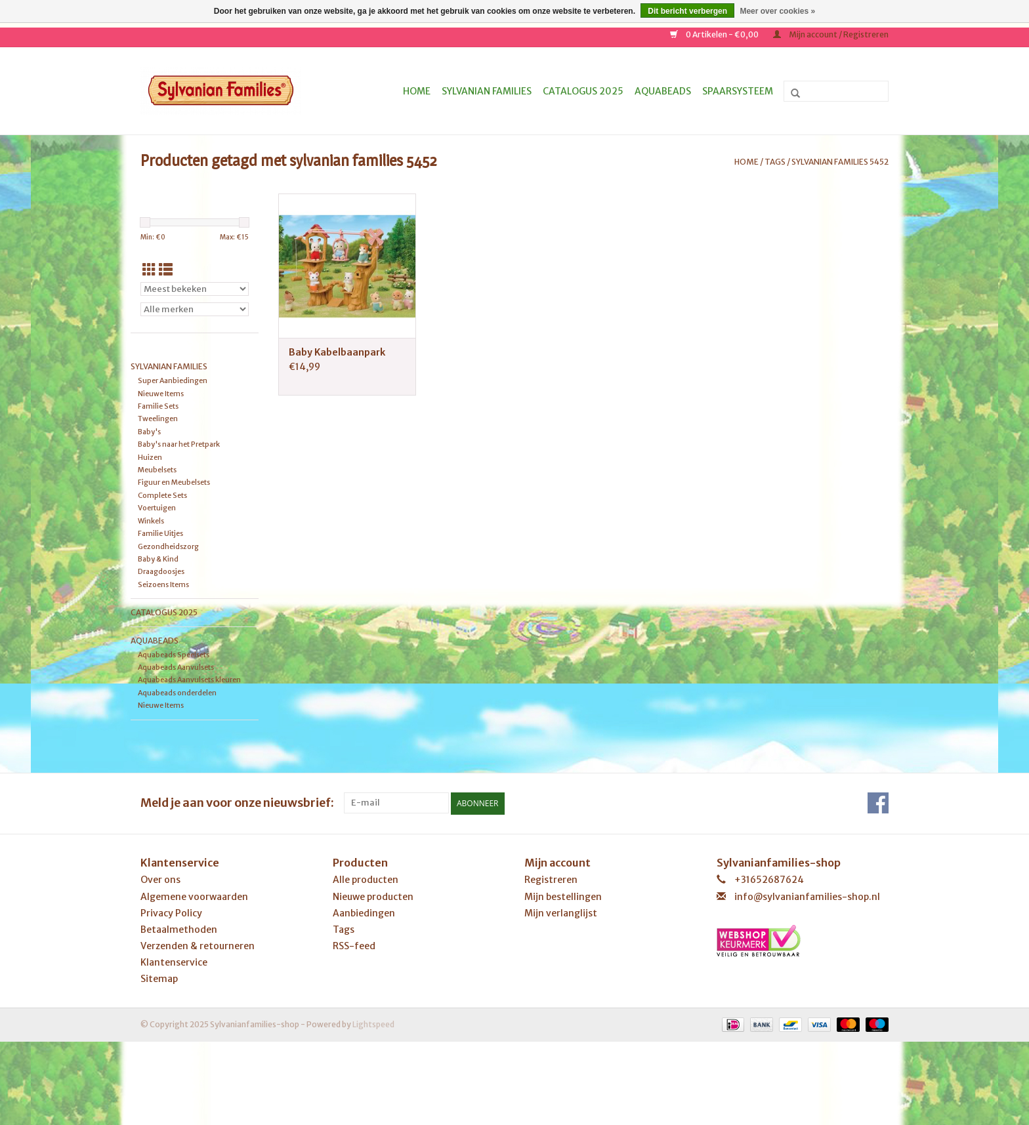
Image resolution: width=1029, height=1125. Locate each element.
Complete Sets (162, 495)
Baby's (149, 431)
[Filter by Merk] (194, 309)
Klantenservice (173, 962)
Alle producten (365, 880)
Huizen (150, 457)
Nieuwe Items (161, 393)
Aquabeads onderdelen (177, 692)
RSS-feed (354, 945)
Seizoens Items (163, 584)
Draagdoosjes (161, 571)
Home (416, 91)
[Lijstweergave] (166, 270)
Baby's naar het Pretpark (179, 444)
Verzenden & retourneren (197, 945)
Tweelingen (158, 418)
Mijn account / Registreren (831, 34)
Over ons (160, 880)
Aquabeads (663, 91)
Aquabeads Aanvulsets (176, 667)
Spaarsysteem (737, 91)
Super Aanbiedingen (172, 380)
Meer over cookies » (777, 11)
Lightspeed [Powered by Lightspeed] (373, 1024)
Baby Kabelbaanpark (337, 352)
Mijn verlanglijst (560, 912)
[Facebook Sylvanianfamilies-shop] (878, 802)
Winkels (151, 520)
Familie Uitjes (160, 533)
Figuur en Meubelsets (174, 482)
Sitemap (159, 979)
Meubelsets (157, 469)
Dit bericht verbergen (687, 11)
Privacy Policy (171, 912)
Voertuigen (157, 507)
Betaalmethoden (178, 929)
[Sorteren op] (194, 289)
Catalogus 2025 (583, 91)
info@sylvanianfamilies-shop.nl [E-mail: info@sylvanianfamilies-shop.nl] (807, 896)
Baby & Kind (158, 558)
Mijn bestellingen (563, 896)
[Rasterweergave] (149, 270)
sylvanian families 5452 (840, 162)
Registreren (551, 880)
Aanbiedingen (364, 912)
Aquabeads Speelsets (173, 654)
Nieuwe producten (373, 896)
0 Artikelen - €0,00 (715, 34)
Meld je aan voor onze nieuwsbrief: (237, 802)
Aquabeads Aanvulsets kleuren (189, 679)
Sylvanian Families (487, 91)
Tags (775, 162)
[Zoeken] (836, 91)
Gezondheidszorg (168, 546)
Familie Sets (158, 406)
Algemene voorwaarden (194, 896)
